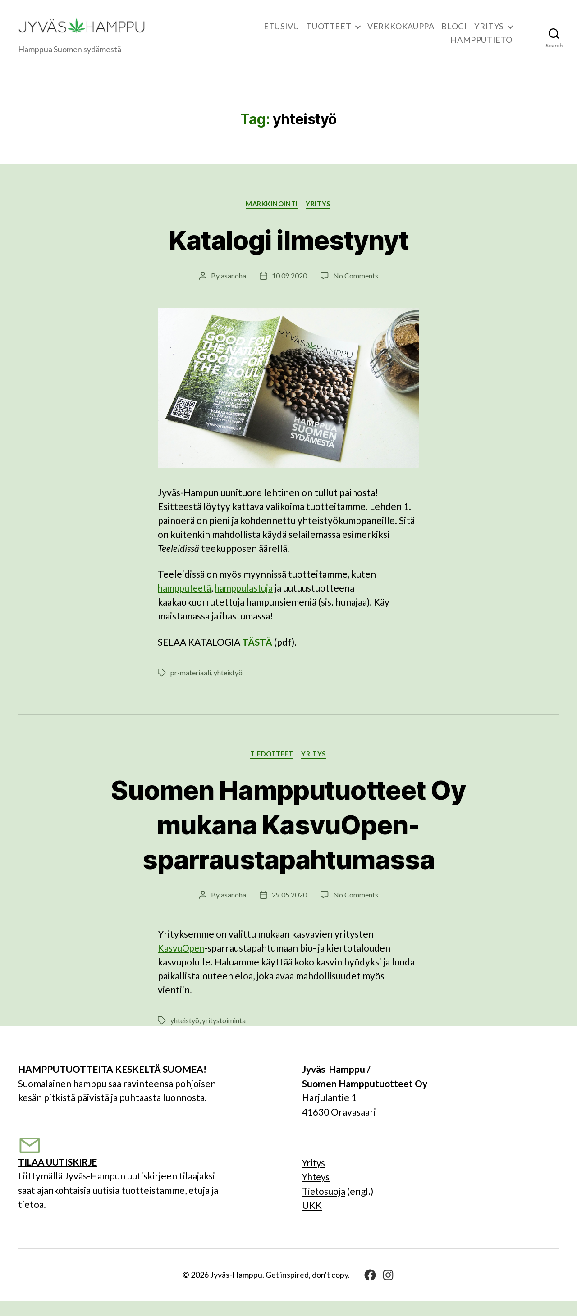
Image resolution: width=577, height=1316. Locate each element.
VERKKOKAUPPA (400, 33)
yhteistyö (228, 686)
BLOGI (454, 33)
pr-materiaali (190, 686)
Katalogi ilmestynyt (289, 253)
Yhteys (317, 1191)
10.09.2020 (289, 289)
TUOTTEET (328, 33)
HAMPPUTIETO (481, 46)
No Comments (355, 289)
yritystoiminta (224, 1035)
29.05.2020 (289, 909)
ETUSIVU (281, 33)
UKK (312, 1219)
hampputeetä (186, 602)
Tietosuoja (324, 1205)
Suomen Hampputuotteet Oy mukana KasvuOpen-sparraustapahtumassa (288, 839)
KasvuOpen (182, 962)
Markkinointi (271, 218)
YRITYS (489, 33)
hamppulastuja (248, 602)
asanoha (233, 289)
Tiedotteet (271, 769)
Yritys (314, 1177)
